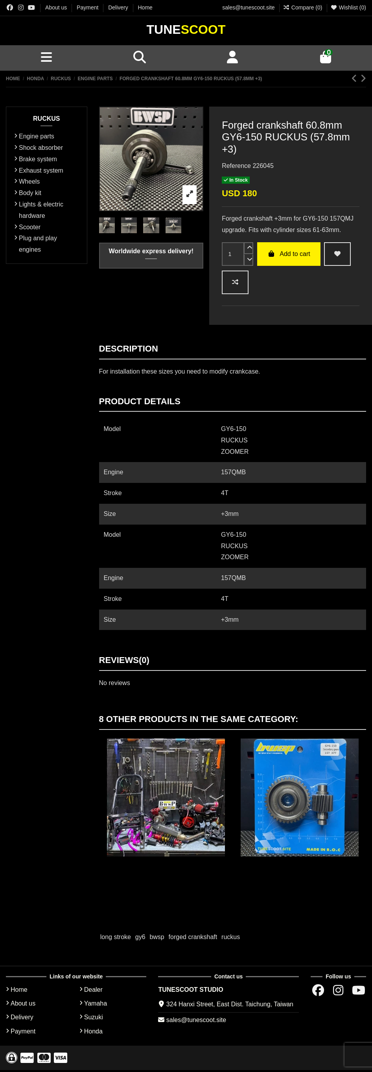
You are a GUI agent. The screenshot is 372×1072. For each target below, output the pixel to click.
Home (145, 7)
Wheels (29, 183)
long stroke (115, 939)
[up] (248, 250)
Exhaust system (41, 172)
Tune (186, 29)
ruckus (230, 939)
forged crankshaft (193, 939)
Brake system (38, 160)
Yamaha (95, 1005)
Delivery (118, 7)
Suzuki (93, 1019)
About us (56, 7)
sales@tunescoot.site (248, 7)
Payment (88, 7)
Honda (93, 1033)
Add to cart (288, 255)
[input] (233, 255)
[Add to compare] (235, 284)
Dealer (93, 991)
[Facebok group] (10, 7)
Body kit (30, 195)
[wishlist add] (337, 255)
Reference (236, 167)
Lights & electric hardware (41, 212)
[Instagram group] (21, 7)
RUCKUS (46, 120)
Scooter (30, 228)
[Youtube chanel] (31, 7)
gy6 (140, 939)
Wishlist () (348, 7)
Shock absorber (41, 149)
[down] (248, 261)
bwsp (156, 939)
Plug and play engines (38, 246)
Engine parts (36, 138)
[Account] (232, 58)
